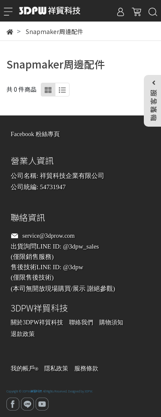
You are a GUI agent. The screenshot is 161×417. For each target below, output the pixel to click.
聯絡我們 (81, 322)
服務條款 (86, 368)
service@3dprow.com (48, 236)
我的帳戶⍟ (24, 368)
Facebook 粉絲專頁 (35, 134)
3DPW (88, 391)
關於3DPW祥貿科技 (37, 322)
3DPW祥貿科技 (32, 391)
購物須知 (111, 322)
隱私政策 (56, 368)
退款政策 (23, 334)
